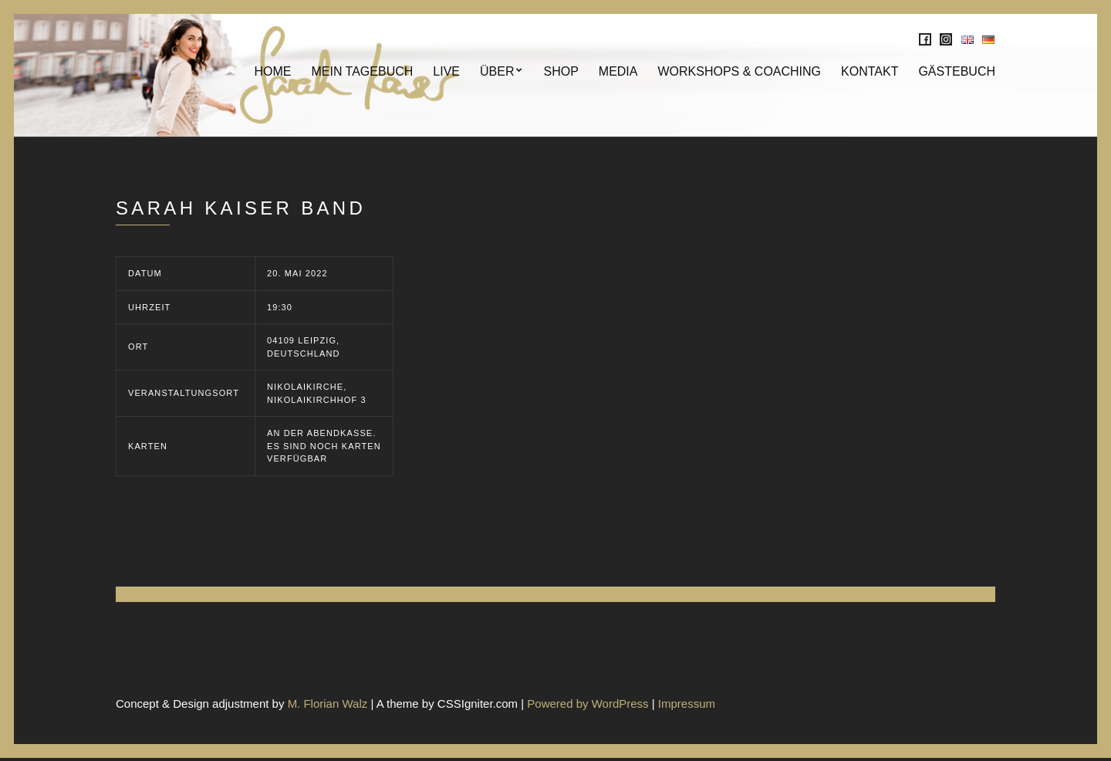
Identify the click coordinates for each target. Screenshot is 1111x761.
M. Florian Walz (328, 705)
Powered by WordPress (587, 705)
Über (497, 72)
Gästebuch (956, 72)
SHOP (560, 72)
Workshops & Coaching (739, 72)
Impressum (686, 705)
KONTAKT (869, 72)
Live (446, 72)
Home (272, 72)
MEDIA (618, 72)
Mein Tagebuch (362, 72)
